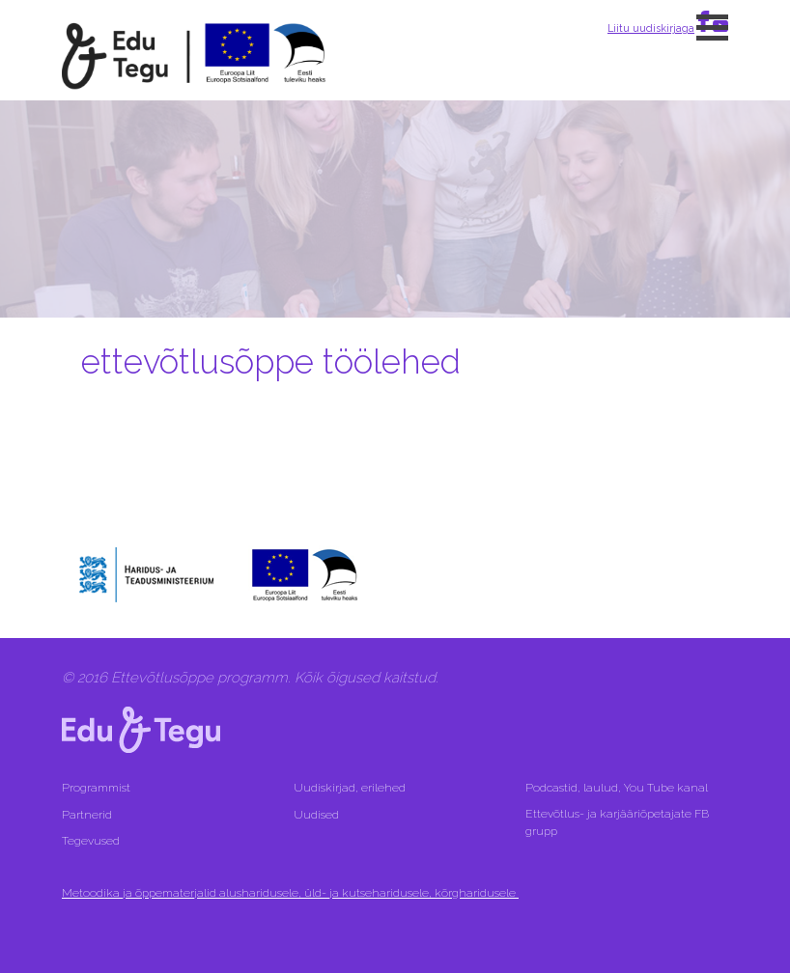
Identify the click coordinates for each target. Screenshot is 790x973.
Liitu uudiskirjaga (650, 28)
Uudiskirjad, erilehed (351, 787)
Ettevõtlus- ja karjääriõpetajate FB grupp (617, 822)
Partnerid (87, 814)
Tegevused (92, 841)
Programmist (96, 787)
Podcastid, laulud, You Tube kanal (618, 787)
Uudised (316, 814)
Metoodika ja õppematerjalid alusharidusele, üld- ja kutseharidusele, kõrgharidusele (290, 893)
